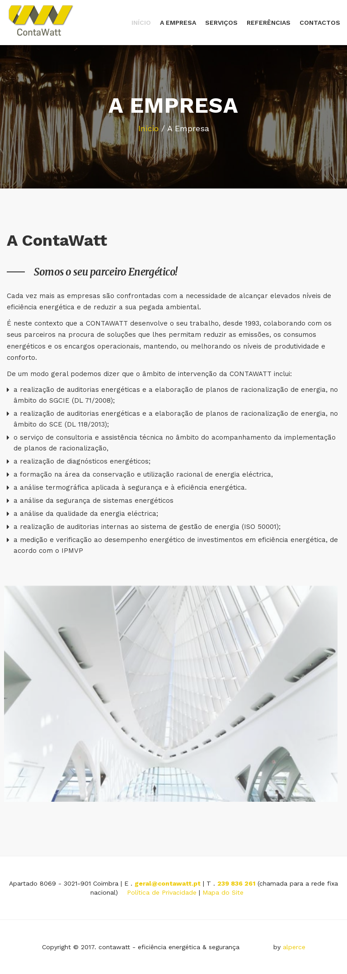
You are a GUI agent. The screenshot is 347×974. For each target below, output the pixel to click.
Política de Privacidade (162, 892)
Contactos (320, 22)
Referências (269, 22)
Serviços (221, 22)
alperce (294, 947)
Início (141, 22)
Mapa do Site (223, 892)
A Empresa (178, 22)
